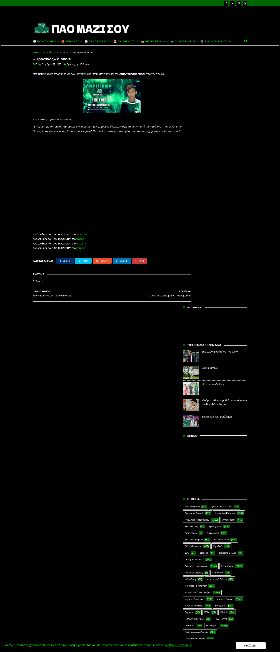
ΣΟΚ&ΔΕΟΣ (191, 425)
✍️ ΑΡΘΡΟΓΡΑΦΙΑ (153, 41)
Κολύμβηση (190, 325)
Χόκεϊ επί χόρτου (193, 451)
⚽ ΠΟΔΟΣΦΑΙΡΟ (44, 41)
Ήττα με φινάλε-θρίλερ (214, 130)
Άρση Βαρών (191, 279)
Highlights (189, 464)
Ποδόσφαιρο (212, 372)
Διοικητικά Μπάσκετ (194, 306)
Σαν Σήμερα (190, 418)
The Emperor (191, 477)
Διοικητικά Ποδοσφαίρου (196, 312)
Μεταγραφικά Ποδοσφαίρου (198, 339)
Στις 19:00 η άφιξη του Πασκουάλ (220, 98)
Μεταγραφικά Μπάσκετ (196, 332)
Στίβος (188, 431)
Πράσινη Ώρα (208, 398)
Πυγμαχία (189, 405)
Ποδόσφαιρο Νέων (225, 392)
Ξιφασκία (189, 359)
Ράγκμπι (209, 405)
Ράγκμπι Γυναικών (220, 411)
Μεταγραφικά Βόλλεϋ (217, 325)
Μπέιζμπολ (220, 352)
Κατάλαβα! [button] (259, 645)
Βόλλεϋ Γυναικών (193, 292)
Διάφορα (204, 299)
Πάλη (206, 359)
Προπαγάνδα (232, 398)
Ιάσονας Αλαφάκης (194, 319)
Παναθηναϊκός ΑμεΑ (194, 365)
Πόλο (187, 398)
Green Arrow (232, 458)
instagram (82, 248)
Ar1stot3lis (216, 451)
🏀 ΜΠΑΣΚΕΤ (70, 41)
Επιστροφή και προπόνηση (217, 163)
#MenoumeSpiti (192, 253)
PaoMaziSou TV (192, 471)
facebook (81, 239)
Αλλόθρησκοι (228, 266)
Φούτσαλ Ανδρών (193, 444)
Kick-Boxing (212, 464)
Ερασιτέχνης (49, 52)
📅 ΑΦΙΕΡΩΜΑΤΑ (124, 41)
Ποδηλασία (190, 372)
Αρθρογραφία (215, 273)
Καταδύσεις (217, 319)
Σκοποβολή (228, 418)
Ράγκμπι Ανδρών (193, 411)
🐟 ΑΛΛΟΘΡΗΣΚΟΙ (183, 41)
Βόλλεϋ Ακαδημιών (194, 286)
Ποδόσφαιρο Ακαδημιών (196, 378)
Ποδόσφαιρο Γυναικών (195, 392)
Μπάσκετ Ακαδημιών (194, 345)
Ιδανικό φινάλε (210, 114)
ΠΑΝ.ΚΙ (224, 359)
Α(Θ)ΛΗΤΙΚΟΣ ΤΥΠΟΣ (221, 253)
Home (36, 52)
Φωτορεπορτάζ (219, 444)
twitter (80, 243)
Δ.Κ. (187, 299)
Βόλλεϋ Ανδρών (221, 286)
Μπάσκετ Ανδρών (225, 345)
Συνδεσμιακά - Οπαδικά (213, 431)
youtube (81, 252)
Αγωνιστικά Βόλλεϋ (194, 259)
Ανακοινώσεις (191, 273)
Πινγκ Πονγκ (221, 365)
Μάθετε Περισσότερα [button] (178, 645)
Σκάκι (211, 418)
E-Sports (64, 52)
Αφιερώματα (213, 279)
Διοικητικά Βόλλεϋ (227, 299)
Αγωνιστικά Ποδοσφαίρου (197, 266)
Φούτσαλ (232, 438)
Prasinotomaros (220, 471)
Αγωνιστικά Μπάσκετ (225, 259)
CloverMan (190, 458)
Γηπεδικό (217, 292)
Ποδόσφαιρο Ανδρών (195, 385)
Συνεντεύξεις (191, 438)
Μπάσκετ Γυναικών (194, 352)
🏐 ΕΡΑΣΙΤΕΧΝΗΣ (96, 41)
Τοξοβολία (212, 438)
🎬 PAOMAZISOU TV (214, 41)
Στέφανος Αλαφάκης (217, 425)
